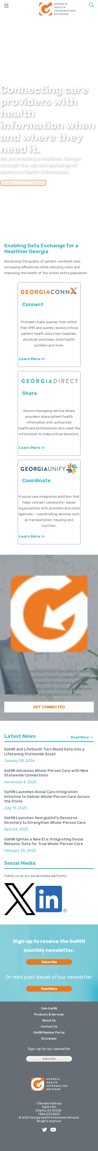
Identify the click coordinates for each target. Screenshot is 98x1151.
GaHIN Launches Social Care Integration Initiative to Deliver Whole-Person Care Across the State (47, 796)
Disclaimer (49, 1038)
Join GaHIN (49, 1008)
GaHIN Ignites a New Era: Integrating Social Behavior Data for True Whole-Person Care (43, 841)
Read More (80, 737)
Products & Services (49, 1014)
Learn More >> (32, 359)
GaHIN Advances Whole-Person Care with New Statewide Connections (46, 773)
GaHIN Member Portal (49, 1032)
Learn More (23, 183)
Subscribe (49, 962)
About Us (49, 1020)
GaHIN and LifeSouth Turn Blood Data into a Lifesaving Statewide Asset (44, 751)
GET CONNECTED (49, 707)
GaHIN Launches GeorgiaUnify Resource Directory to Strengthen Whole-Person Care (45, 820)
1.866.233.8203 (49, 1114)
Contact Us (49, 1026)
